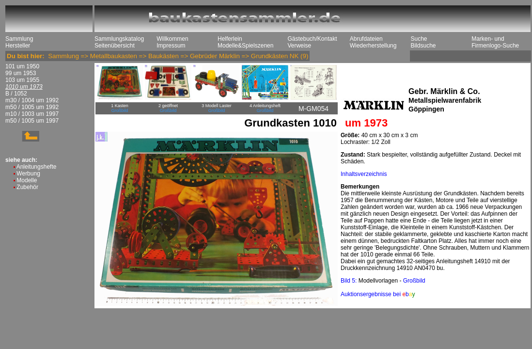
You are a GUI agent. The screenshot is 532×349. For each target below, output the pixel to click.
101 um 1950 (22, 66)
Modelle (26, 180)
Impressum (170, 45)
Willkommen (172, 38)
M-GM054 (313, 108)
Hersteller (17, 45)
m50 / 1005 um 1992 (32, 107)
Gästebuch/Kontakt (312, 38)
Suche (418, 38)
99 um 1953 (20, 73)
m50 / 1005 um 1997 (32, 120)
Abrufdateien (366, 38)
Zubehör (27, 187)
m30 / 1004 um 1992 (32, 100)
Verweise (299, 45)
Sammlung (19, 38)
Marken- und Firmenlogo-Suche (495, 42)
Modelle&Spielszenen (245, 45)
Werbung (28, 173)
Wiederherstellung (373, 45)
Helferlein (230, 38)
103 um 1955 (22, 80)
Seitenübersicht (114, 45)
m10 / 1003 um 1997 (32, 114)
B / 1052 (16, 93)
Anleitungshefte (36, 166)
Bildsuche (423, 45)
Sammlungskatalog (119, 38)
